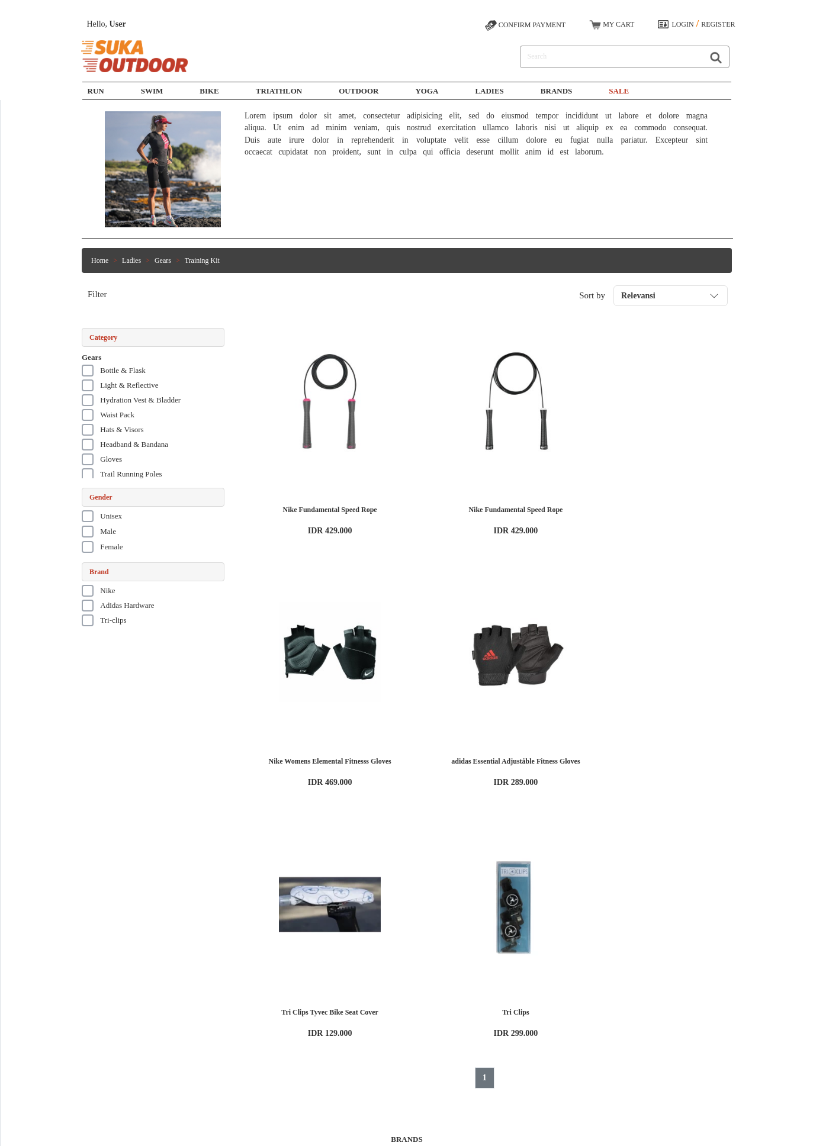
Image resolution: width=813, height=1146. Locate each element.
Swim (271, 1018)
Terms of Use (184, 1029)
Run (96, 90)
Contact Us (362, 1039)
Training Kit (202, 260)
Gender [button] (101, 497)
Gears (163, 260)
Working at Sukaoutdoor (199, 1018)
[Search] (609, 56)
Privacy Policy (185, 1039)
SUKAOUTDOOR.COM (461, 1131)
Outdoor (358, 90)
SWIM (152, 90)
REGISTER (718, 24)
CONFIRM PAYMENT (525, 25)
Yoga (426, 90)
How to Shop (365, 1007)
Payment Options (371, 1018)
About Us (178, 1007)
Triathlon (279, 90)
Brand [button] (99, 572)
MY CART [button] (611, 25)
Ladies (489, 90)
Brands (556, 90)
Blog (171, 1050)
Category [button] (103, 337)
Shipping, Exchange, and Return (392, 1029)
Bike (209, 90)
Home (99, 260)
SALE (619, 90)
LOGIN (682, 24)
